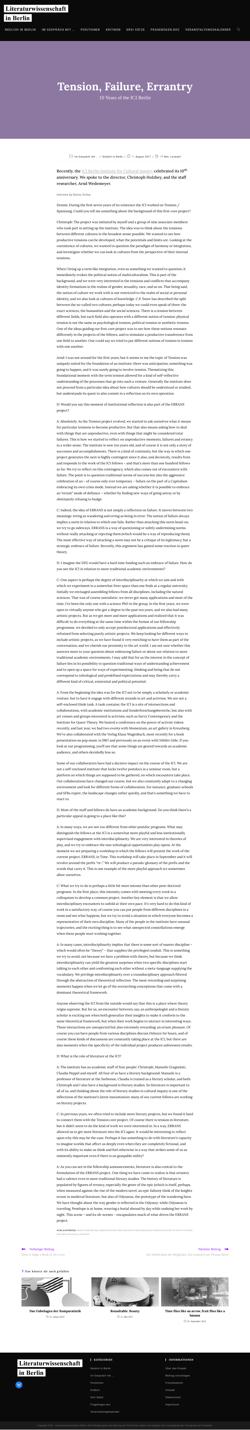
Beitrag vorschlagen (177, 1375)
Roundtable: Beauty (125, 1311)
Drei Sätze (97, 1397)
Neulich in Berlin (113, 156)
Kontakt (170, 1390)
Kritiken (95, 1390)
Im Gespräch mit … (86, 156)
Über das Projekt (175, 1368)
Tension (85, 1234)
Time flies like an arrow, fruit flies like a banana (195, 1313)
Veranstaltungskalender (105, 1412)
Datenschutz (173, 1397)
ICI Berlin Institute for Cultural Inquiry (117, 170)
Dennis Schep (132, 1230)
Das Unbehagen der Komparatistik (55, 1311)
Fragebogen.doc (100, 1404)
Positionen (97, 1383)
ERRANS (145, 1230)
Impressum (172, 1404)
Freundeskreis (174, 1383)
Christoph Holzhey (111, 1230)
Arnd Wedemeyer (87, 1230)
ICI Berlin (156, 1230)
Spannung (73, 1234)
